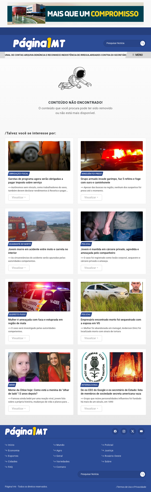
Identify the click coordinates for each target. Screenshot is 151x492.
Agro (57, 450)
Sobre (106, 461)
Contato (59, 467)
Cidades (11, 461)
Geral (58, 456)
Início (9, 445)
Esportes (11, 456)
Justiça (107, 450)
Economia (12, 450)
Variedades (61, 461)
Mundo (59, 445)
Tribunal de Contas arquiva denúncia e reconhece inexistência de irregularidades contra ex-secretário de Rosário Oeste (76, 55)
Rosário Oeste (111, 456)
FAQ (9, 467)
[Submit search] (142, 43)
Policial (107, 445)
